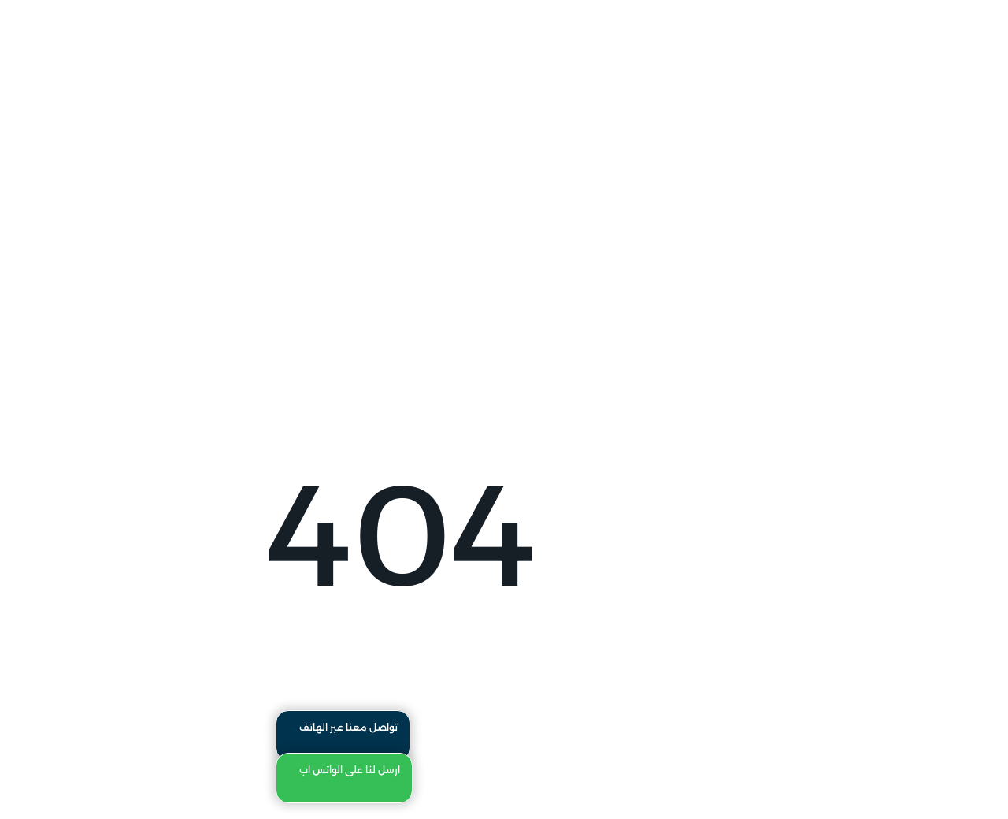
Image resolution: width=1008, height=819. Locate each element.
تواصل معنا (778, 61)
